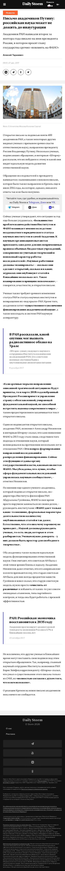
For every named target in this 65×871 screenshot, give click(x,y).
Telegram (34, 202)
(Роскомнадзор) (42, 781)
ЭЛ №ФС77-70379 (8, 782)
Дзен (43, 202)
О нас (9, 728)
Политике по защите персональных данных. (34, 789)
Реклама (10, 734)
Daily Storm (32, 4)
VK (53, 202)
